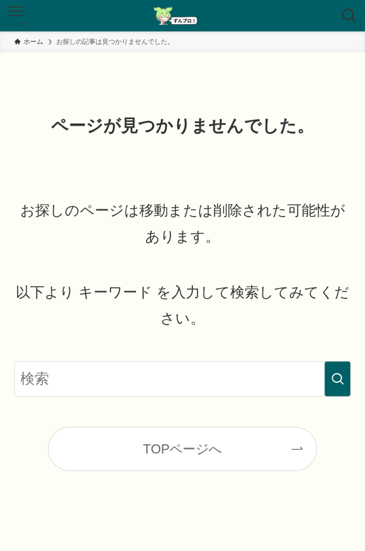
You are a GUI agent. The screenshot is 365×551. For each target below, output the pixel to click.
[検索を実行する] (337, 379)
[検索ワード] (182, 379)
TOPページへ (182, 449)
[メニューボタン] (15, 15)
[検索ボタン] (349, 15)
